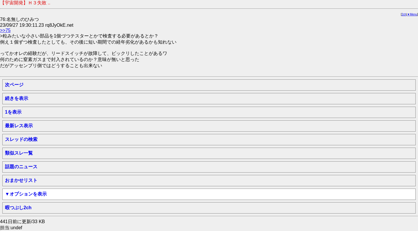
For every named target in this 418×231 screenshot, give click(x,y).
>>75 (5, 30)
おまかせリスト (21, 180)
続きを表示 (16, 98)
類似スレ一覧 (19, 153)
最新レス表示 (19, 125)
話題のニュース (21, 166)
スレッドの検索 (21, 139)
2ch (404, 14)
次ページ (14, 84)
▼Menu (412, 14)
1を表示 (13, 112)
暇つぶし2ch (18, 207)
